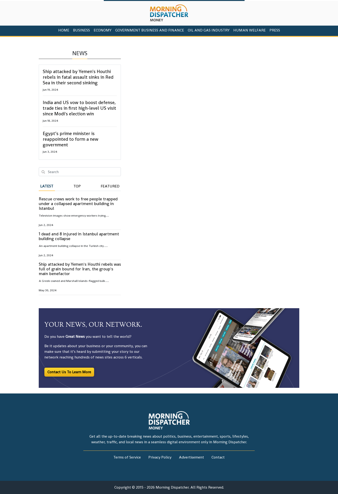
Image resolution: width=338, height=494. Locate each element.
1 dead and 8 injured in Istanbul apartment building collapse (79, 236)
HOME (63, 30)
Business (81, 30)
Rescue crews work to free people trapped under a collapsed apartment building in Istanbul (78, 203)
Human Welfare (249, 30)
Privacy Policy (159, 457)
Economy (102, 30)
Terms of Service (127, 457)
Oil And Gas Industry (209, 30)
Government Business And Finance (149, 30)
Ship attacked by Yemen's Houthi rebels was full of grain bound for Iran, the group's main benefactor (80, 268)
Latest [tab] (46, 186)
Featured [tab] (110, 186)
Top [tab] (77, 186)
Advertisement (191, 457)
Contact (218, 457)
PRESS (274, 30)
